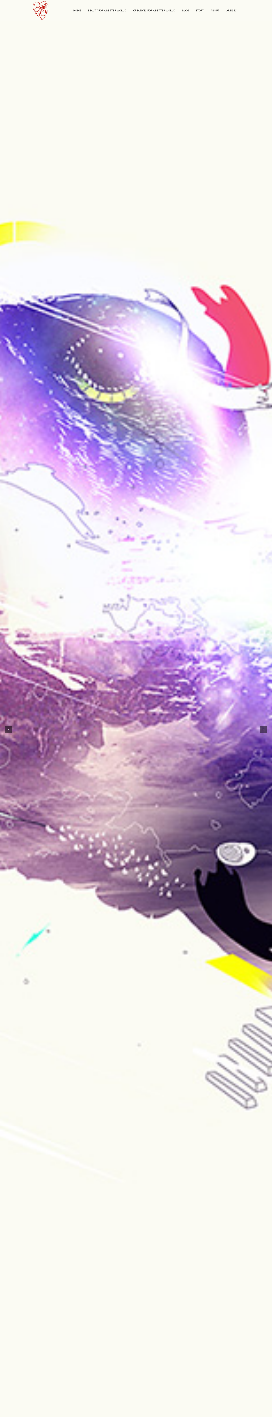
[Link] (41, 10)
